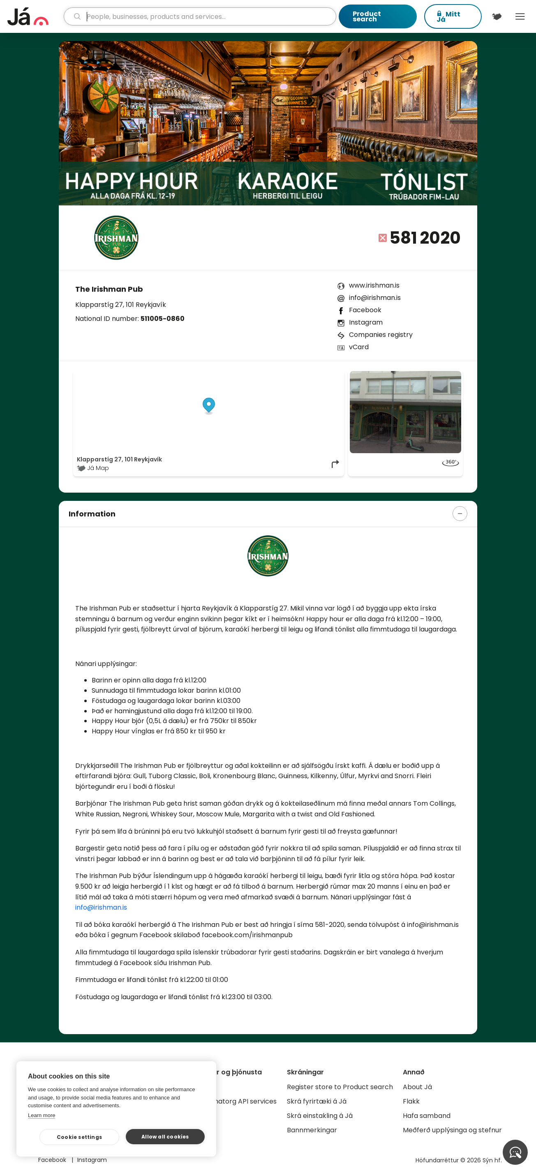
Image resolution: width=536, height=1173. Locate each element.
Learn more (41, 1115)
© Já (256, 375)
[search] (199, 16)
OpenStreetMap (284, 375)
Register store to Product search (340, 1087)
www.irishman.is (374, 285)
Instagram (366, 322)
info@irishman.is (375, 297)
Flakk (411, 1101)
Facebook (365, 310)
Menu (520, 16)
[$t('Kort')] (496, 16)
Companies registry (381, 334)
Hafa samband (427, 1115)
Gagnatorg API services (239, 1101)
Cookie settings (79, 1137)
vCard (359, 347)
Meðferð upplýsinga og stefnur (452, 1130)
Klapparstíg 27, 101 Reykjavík (120, 304)
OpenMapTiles (324, 375)
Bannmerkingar (312, 1130)
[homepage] (34, 16)
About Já (417, 1087)
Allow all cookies (165, 1136)
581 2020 (425, 237)
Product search (367, 16)
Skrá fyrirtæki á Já (317, 1101)
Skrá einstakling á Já (320, 1115)
